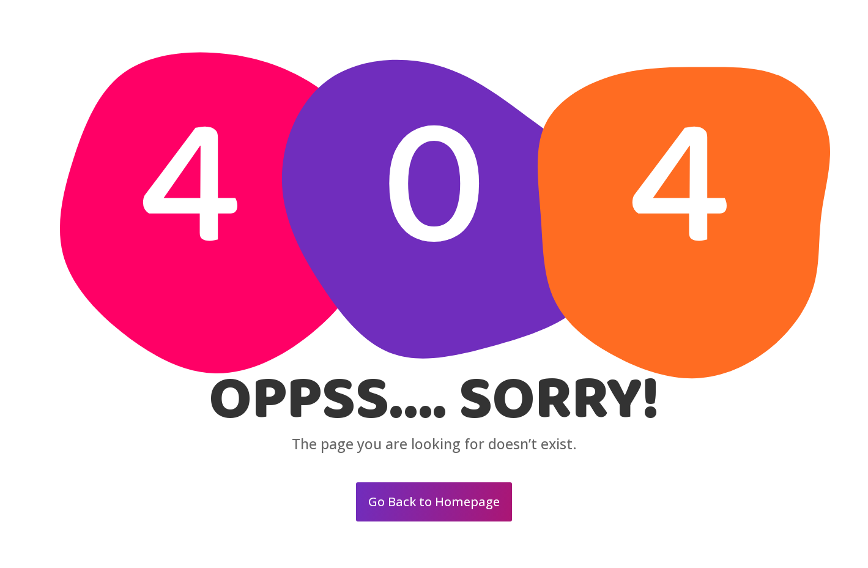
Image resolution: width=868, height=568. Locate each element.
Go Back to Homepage (434, 501)
